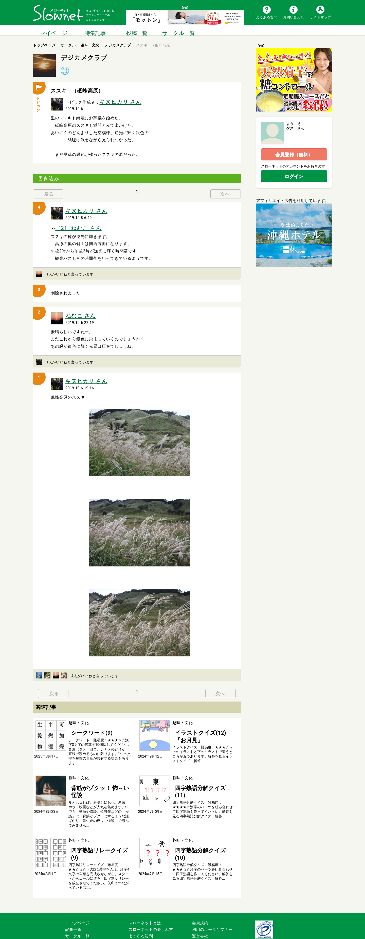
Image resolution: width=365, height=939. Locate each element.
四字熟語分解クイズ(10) (194, 828)
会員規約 (200, 893)
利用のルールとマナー (212, 899)
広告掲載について (145, 919)
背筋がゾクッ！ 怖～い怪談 (93, 775)
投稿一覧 (137, 30)
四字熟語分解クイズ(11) (194, 775)
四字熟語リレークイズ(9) (91, 828)
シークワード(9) (83, 722)
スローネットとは (145, 893)
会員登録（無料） (294, 154)
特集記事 (95, 30)
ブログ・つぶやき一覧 (85, 913)
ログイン (294, 176)
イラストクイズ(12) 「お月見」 (201, 722)
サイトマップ (320, 17)
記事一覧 (73, 899)
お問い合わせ (293, 17)
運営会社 (200, 906)
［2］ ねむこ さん (72, 223)
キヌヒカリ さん (114, 100)
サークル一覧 (178, 30)
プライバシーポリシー (212, 913)
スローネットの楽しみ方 (151, 899)
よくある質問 (266, 17)
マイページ (53, 30)
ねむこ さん (76, 308)
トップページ (77, 893)
